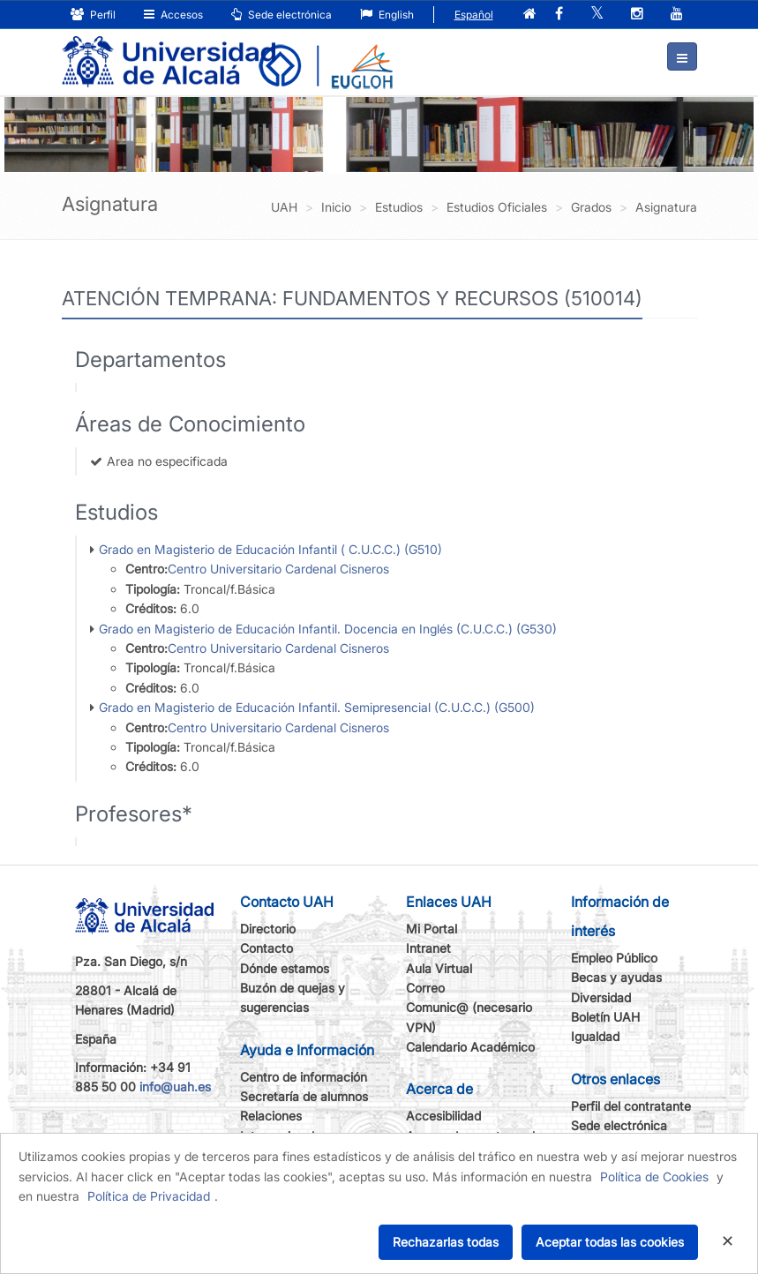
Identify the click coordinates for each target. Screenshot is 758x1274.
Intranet (428, 948)
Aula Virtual (439, 968)
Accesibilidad (443, 1115)
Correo (425, 987)
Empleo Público (614, 957)
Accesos (173, 14)
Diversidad (601, 997)
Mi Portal (431, 928)
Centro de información (303, 1076)
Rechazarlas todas (446, 1241)
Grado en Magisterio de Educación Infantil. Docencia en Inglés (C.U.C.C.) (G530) (328, 628)
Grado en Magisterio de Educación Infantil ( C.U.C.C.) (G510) (270, 549)
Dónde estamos (284, 968)
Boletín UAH (605, 1016)
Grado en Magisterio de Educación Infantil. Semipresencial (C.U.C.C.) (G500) (317, 707)
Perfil (93, 14)
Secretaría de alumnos (304, 1096)
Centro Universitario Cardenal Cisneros (278, 568)
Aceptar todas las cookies (610, 1241)
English (387, 14)
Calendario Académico (470, 1046)
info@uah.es (175, 1086)
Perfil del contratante (631, 1105)
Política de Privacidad (148, 1195)
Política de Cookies (654, 1176)
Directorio (268, 928)
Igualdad (595, 1036)
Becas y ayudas (616, 977)
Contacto (266, 948)
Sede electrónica (281, 14)
